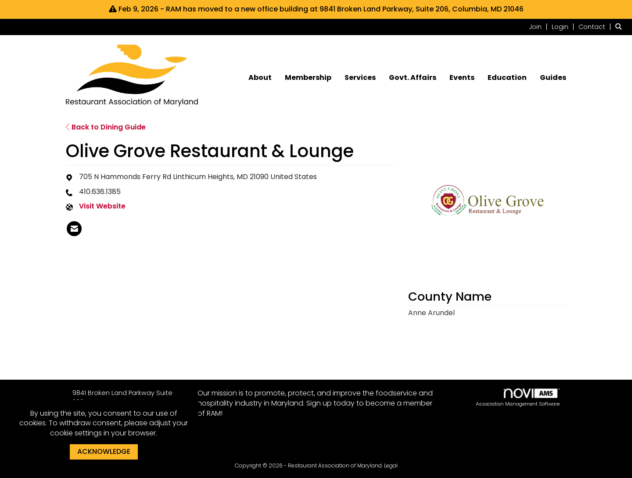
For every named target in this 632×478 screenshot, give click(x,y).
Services (360, 78)
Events (461, 78)
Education (507, 78)
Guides (553, 78)
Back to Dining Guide (106, 127)
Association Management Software (518, 397)
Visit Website (102, 206)
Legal (391, 465)
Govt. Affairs (412, 78)
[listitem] (539, 27)
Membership (308, 78)
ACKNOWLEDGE (103, 451)
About (260, 78)
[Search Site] (620, 27)
